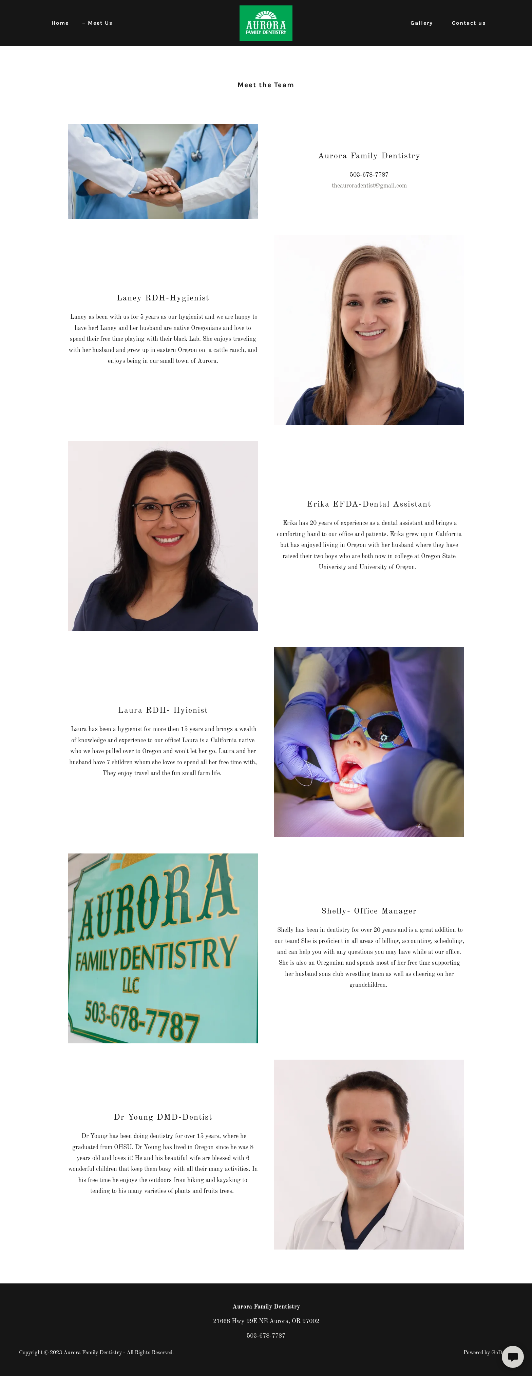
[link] (266, 23)
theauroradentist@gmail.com (369, 186)
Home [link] (60, 23)
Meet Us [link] (100, 23)
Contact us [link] (469, 23)
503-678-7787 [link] (266, 1336)
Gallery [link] (422, 23)
